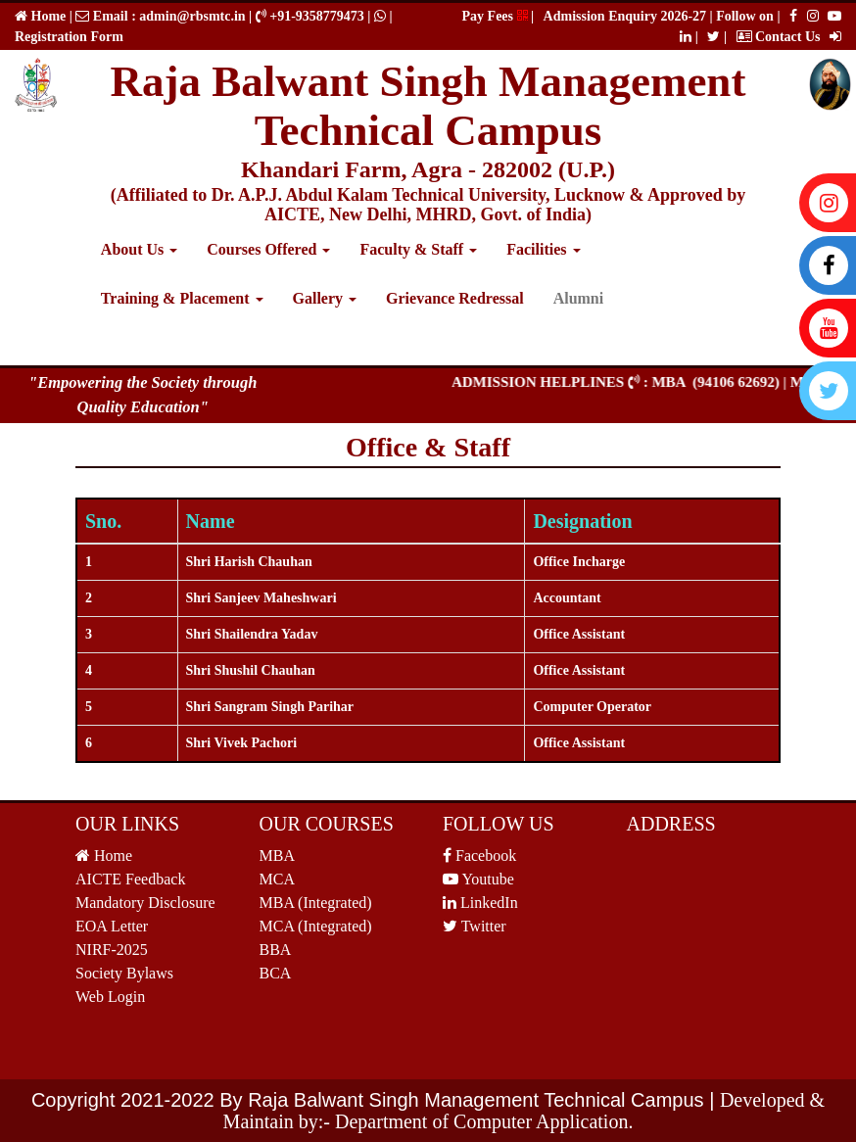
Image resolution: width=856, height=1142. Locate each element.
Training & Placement (182, 298)
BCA (276, 973)
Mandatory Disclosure (145, 902)
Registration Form (69, 36)
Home (46, 16)
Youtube (478, 879)
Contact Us (779, 36)
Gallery (325, 298)
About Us (139, 249)
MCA (277, 879)
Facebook (479, 855)
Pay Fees (495, 16)
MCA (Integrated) (316, 926)
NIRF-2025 (111, 949)
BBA (276, 949)
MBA (277, 855)
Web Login (110, 996)
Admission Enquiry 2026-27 (627, 16)
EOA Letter (111, 926)
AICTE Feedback (130, 879)
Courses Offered (268, 249)
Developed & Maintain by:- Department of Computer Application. (524, 1110)
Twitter (474, 926)
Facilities (543, 249)
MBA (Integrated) (316, 902)
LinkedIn (480, 902)
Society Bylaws (124, 973)
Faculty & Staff (418, 249)
